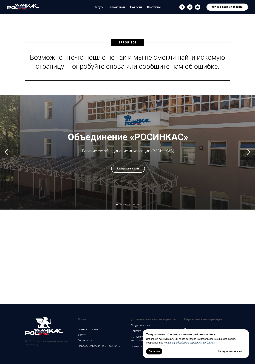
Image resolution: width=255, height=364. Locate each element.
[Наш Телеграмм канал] (182, 7)
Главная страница (88, 329)
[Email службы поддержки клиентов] (197, 7)
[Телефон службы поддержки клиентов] (189, 7)
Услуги (98, 7)
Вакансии (136, 346)
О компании (117, 7)
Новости (136, 7)
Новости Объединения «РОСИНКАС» (99, 346)
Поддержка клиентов (143, 325)
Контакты (154, 7)
